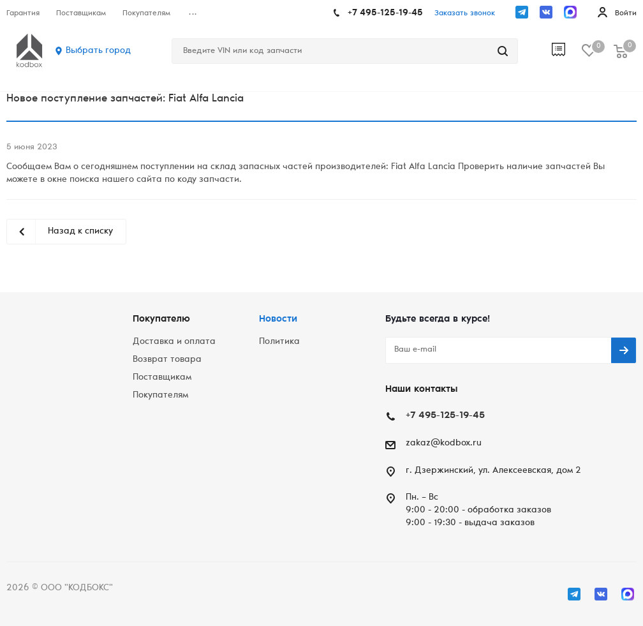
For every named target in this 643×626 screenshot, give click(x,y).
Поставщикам (162, 377)
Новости (278, 319)
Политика (279, 342)
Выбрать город (98, 51)
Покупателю (161, 319)
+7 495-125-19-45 (385, 13)
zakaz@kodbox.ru (444, 443)
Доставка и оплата (174, 342)
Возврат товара (167, 359)
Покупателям (160, 395)
